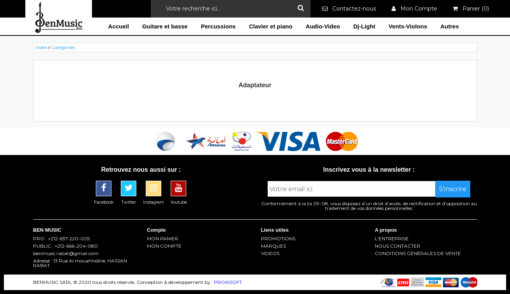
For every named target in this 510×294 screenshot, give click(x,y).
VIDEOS (270, 253)
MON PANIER (162, 238)
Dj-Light (364, 26)
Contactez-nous (349, 8)
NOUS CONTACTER (397, 246)
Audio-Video (323, 26)
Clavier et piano (271, 26)
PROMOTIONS (278, 238)
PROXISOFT (228, 282)
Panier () (471, 8)
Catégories (63, 47)
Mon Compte (414, 8)
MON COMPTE (164, 246)
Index (41, 47)
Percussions (218, 26)
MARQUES (273, 246)
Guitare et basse (165, 26)
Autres (449, 26)
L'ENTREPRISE (392, 238)
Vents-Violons (407, 26)
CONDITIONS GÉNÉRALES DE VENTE (418, 253)
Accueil (118, 26)
